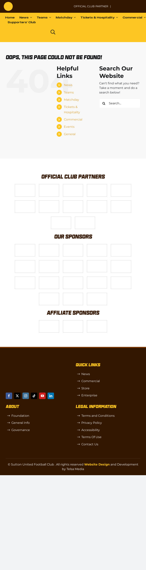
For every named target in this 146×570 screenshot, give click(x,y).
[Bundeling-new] (73, 262)
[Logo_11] (49, 202)
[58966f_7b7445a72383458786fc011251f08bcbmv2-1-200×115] (97, 278)
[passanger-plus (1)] (49, 278)
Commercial (73, 119)
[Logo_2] (25, 202)
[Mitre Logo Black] (97, 294)
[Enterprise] (61, 218)
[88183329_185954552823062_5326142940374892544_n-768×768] (49, 262)
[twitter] (17, 396)
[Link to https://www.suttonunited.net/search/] (53, 32)
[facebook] (9, 396)
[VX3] (49, 186)
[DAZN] (85, 218)
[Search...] (119, 103)
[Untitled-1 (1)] (128, 4)
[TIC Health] (49, 294)
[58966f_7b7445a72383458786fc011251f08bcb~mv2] (97, 262)
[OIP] (97, 322)
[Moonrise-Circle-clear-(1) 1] (73, 278)
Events (69, 127)
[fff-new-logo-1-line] (121, 202)
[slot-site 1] (121, 262)
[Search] (104, 103)
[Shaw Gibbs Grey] (121, 278)
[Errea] (73, 294)
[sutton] (8, 3)
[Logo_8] (97, 245)
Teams (69, 92)
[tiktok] (34, 396)
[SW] (49, 322)
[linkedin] (51, 396)
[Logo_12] (97, 186)
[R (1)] (73, 322)
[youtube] (42, 396)
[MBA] (121, 245)
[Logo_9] (121, 186)
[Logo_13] (25, 262)
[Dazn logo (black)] (39, 32)
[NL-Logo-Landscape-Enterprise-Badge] (66, 4)
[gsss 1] (97, 202)
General (69, 134)
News (68, 85)
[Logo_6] (49, 245)
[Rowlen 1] (25, 278)
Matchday (71, 99)
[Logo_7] (73, 245)
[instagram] (25, 396)
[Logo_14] (73, 186)
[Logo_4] (73, 202)
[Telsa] (25, 186)
